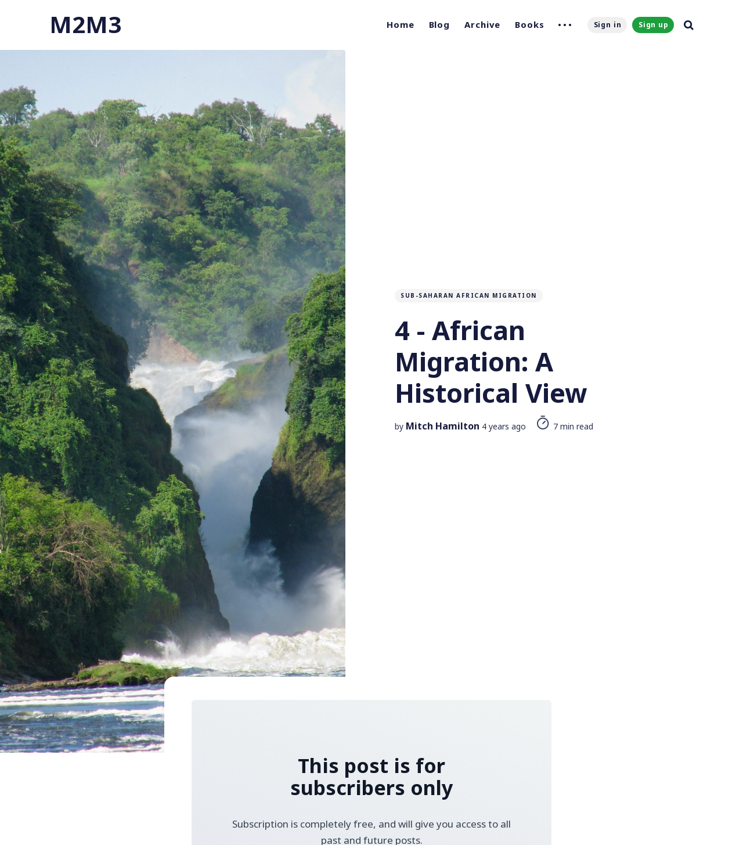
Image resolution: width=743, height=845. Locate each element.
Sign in (608, 25)
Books (529, 24)
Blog (439, 24)
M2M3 (85, 24)
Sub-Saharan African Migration (469, 295)
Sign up (654, 25)
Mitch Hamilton (442, 426)
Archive (482, 24)
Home (400, 24)
